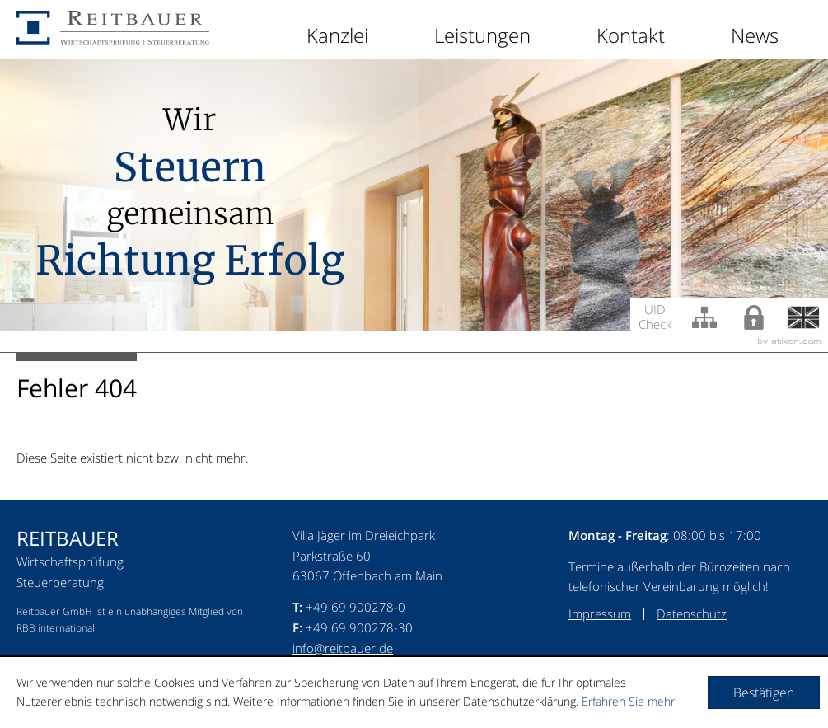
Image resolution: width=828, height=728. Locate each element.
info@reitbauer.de (342, 648)
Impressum (599, 613)
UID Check (655, 316)
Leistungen (482, 35)
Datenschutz (692, 613)
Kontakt (630, 35)
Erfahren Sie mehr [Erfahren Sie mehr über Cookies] (628, 701)
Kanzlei (337, 35)
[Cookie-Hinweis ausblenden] (764, 692)
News (755, 35)
